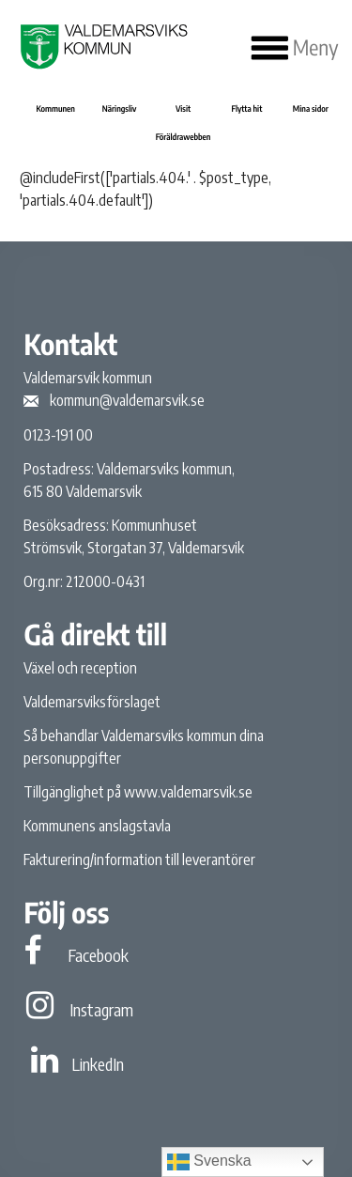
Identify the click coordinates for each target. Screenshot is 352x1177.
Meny (295, 48)
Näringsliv (119, 108)
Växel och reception (80, 667)
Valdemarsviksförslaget (92, 701)
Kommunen (55, 108)
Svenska (209, 1162)
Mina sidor (311, 108)
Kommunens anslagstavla (97, 825)
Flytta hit (247, 108)
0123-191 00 (58, 435)
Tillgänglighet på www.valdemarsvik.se (138, 791)
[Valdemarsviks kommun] (102, 46)
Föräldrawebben (183, 137)
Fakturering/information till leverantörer (139, 859)
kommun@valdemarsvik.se (127, 400)
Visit (183, 108)
